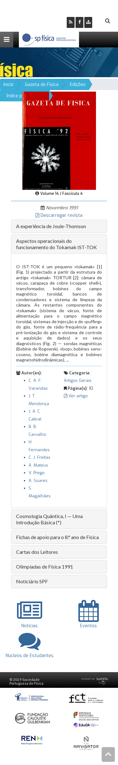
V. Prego (37, 472)
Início (8, 85)
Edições (78, 85)
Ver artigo (76, 396)
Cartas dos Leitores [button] (37, 552)
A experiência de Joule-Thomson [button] (51, 226)
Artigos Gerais (78, 380)
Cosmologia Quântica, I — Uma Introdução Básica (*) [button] (49, 519)
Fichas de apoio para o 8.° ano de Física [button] (57, 537)
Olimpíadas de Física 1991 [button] (44, 567)
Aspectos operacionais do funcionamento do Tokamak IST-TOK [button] (56, 244)
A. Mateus (38, 465)
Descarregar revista (59, 215)
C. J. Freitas (39, 457)
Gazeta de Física (42, 85)
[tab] (59, 226)
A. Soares (38, 480)
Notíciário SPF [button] (32, 581)
